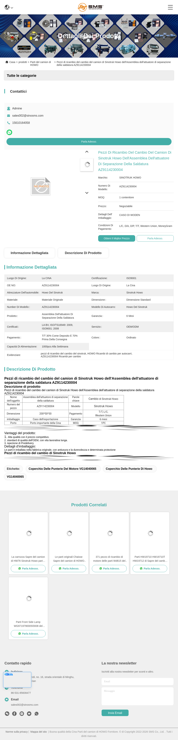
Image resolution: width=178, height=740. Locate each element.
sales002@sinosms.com (28, 115)
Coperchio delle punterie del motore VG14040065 (62, 468)
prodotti (23, 62)
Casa (12, 62)
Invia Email (115, 712)
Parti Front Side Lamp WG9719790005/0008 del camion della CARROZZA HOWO (28, 624)
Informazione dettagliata (29, 253)
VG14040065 (15, 476)
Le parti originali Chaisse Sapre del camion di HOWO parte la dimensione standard (69, 559)
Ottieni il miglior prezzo (117, 238)
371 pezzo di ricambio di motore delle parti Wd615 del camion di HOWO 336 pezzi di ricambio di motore (109, 559)
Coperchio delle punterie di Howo (129, 468)
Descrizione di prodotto (83, 253)
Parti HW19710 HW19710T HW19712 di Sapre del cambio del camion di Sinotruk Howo (150, 559)
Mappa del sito (38, 731)
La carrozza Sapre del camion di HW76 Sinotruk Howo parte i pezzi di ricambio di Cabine (28, 559)
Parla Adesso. (89, 141)
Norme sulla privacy (17, 731)
